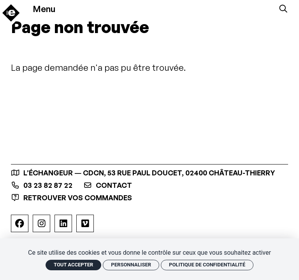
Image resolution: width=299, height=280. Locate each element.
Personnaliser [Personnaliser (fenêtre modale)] (131, 265)
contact (107, 185)
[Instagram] (41, 223)
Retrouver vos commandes (71, 197)
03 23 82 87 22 (41, 185)
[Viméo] (85, 223)
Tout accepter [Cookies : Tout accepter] (73, 265)
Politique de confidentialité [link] (207, 265)
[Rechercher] (283, 8)
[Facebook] (19, 223)
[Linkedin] (63, 223)
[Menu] (48, 8)
